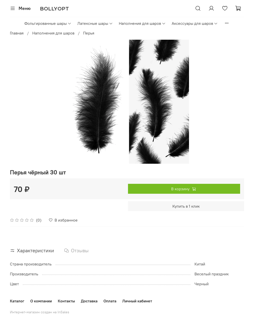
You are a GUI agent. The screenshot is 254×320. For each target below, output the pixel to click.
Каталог (17, 300)
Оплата (109, 300)
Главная (17, 33)
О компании (41, 300)
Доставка (89, 300)
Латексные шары (95, 23)
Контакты (66, 300)
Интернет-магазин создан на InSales (39, 312)
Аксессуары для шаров (195, 23)
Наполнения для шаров (142, 23)
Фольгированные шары (47, 23)
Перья (88, 33)
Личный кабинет (137, 300)
